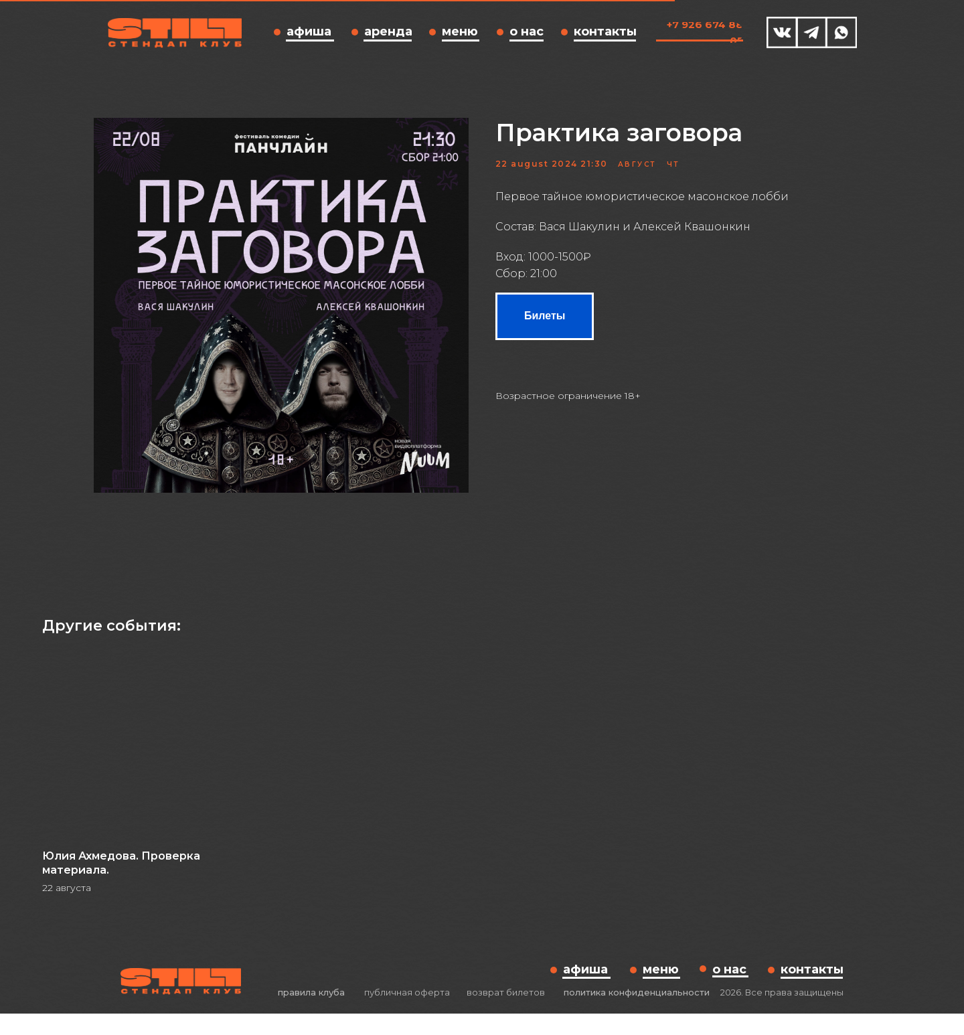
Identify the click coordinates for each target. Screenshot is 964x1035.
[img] (782, 32)
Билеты (544, 326)
